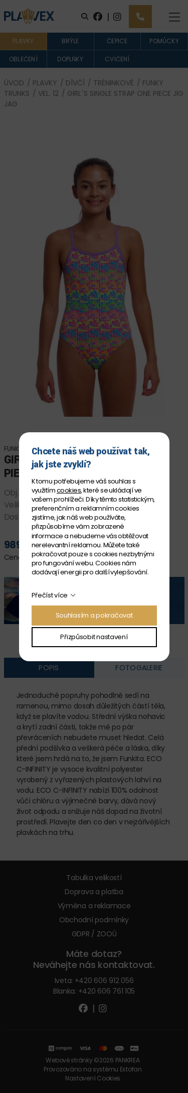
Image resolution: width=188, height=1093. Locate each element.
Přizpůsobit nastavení (93, 637)
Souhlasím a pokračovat (94, 615)
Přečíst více (50, 595)
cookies (69, 490)
